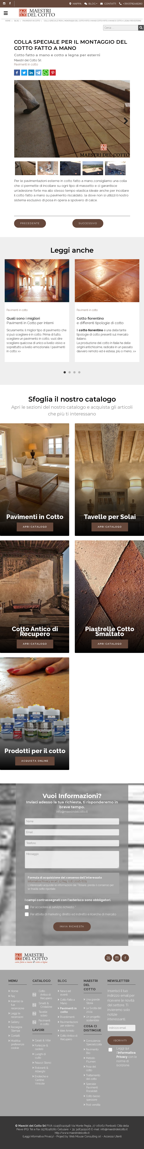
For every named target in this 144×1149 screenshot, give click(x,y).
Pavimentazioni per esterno (69, 1023)
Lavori (38, 1030)
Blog (90, 3)
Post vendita (93, 1104)
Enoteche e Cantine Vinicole (41, 1080)
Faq (13, 996)
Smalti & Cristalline (45, 1005)
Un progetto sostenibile (93, 1018)
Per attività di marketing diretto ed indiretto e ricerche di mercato (70, 914)
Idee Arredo (67, 1030)
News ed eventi (65, 992)
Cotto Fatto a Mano (67, 1001)
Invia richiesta (72, 926)
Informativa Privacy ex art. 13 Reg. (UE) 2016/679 (57, 881)
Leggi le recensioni (17, 1015)
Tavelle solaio (43, 1013)
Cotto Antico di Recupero (45, 994)
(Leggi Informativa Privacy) (38, 1136)
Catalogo (41, 981)
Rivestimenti (67, 1016)
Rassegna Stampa (16, 1028)
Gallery (15, 1022)
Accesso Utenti (113, 1136)
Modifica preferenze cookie (17, 1044)
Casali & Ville (43, 1040)
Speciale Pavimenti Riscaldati (92, 1087)
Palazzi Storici (43, 1062)
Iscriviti (120, 1040)
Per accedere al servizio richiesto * (50, 907)
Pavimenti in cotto (26, 64)
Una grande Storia (93, 1001)
